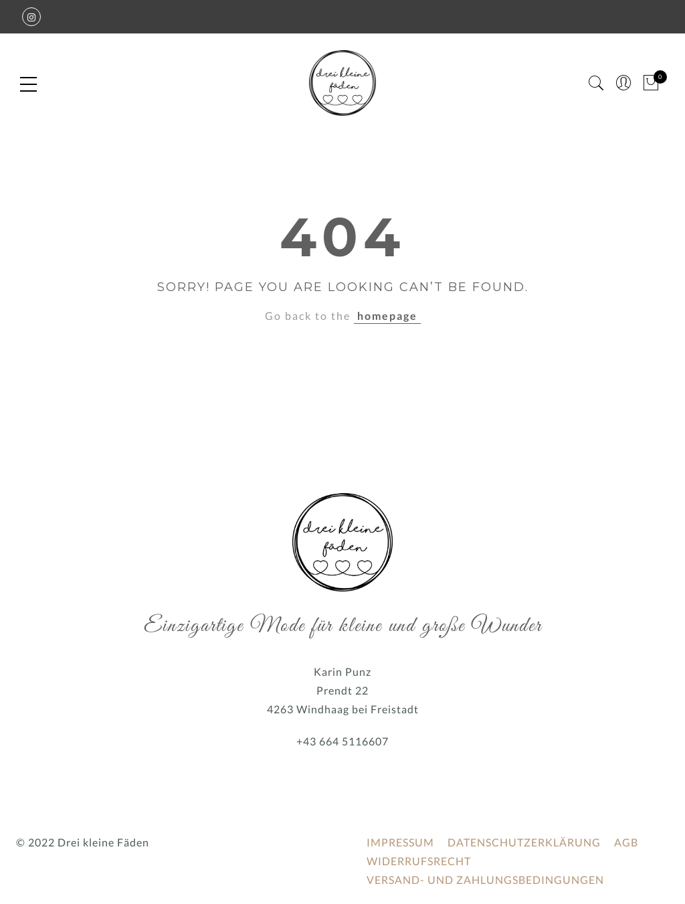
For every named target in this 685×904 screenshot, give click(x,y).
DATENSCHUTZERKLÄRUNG (524, 842)
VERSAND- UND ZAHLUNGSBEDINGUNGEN (485, 879)
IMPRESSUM (400, 842)
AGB (626, 842)
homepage (387, 315)
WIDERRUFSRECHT (419, 860)
